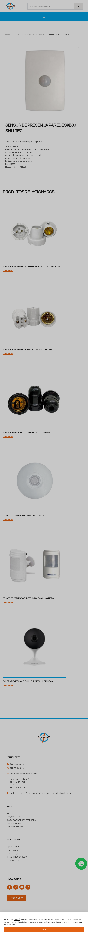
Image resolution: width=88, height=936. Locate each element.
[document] (44, 468)
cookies (17, 919)
